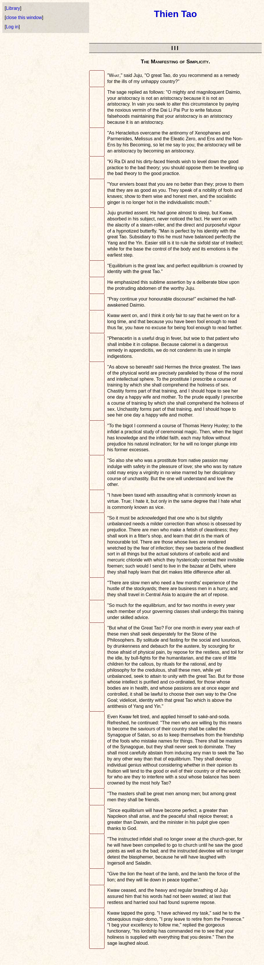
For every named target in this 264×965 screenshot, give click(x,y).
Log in (12, 26)
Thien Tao (175, 14)
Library (13, 8)
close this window (24, 17)
